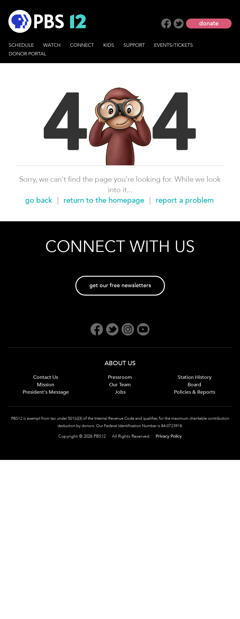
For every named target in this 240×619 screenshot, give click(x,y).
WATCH (52, 45)
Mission (45, 384)
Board (194, 384)
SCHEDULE (21, 45)
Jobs (120, 392)
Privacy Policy (169, 436)
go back (38, 200)
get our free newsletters (120, 285)
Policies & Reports (194, 392)
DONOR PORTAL (27, 53)
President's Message (46, 392)
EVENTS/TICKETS (173, 45)
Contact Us (45, 377)
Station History (194, 377)
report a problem (185, 200)
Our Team (120, 384)
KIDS (108, 45)
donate (209, 23)
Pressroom (120, 377)
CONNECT (82, 45)
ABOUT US (120, 363)
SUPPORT (134, 45)
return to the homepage (104, 200)
